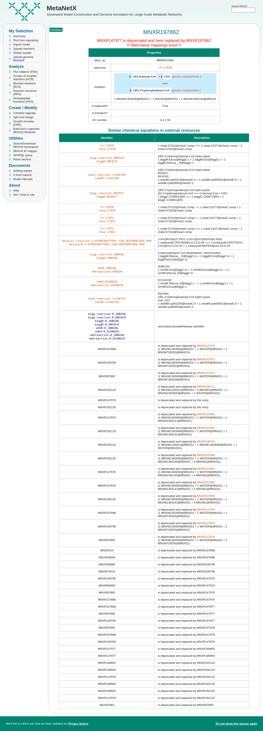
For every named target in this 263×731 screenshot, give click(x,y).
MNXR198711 (206, 394)
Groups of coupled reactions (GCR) (25, 77)
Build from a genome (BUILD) (26, 130)
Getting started (22, 170)
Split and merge (23, 117)
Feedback (56, 29)
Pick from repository (25, 40)
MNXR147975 (206, 353)
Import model (21, 44)
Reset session (22, 159)
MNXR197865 (206, 489)
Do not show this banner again (236, 723)
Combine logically (24, 113)
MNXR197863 (206, 421)
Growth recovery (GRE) (23, 123)
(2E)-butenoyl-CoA (145, 77)
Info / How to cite (24, 194)
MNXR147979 (206, 517)
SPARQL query (22, 155)
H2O (167, 77)
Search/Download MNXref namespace (25, 145)
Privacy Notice (78, 723)
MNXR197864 (206, 462)
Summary (19, 36)
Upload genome (23, 58)
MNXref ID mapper (25, 151)
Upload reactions (24, 48)
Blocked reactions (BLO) (24, 85)
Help (16, 190)
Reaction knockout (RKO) (25, 92)
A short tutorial (22, 175)
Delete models (22, 52)
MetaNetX (62, 8)
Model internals (23, 179)
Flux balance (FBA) (25, 71)
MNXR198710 (206, 449)
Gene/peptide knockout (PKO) (23, 100)
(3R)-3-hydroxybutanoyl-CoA (151, 91)
